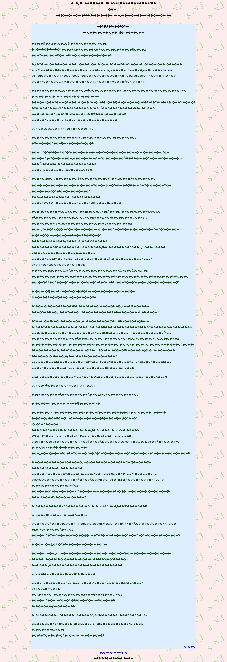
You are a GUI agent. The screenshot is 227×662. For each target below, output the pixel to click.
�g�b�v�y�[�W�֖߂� (113, 652)
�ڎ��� (190, 646)
